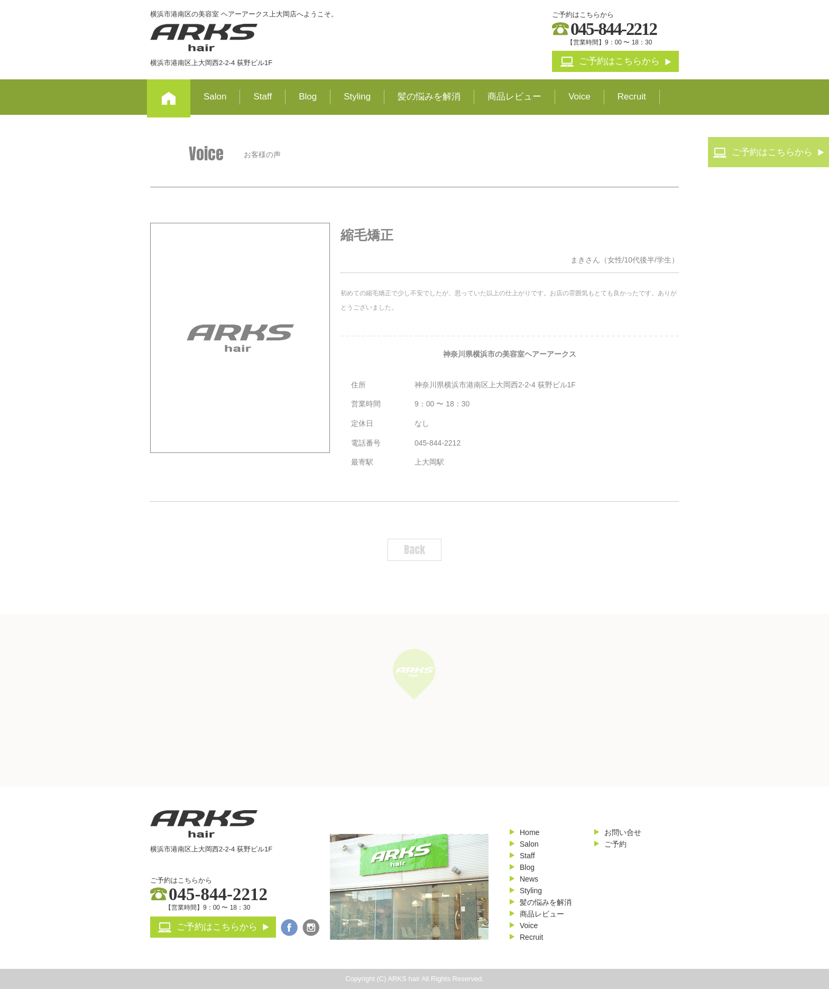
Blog (308, 97)
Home (529, 832)
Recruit (632, 97)
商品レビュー (514, 97)
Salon (215, 97)
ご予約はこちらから (615, 61)
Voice (579, 97)
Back (414, 549)
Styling (357, 97)
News (529, 879)
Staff (262, 97)
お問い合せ (622, 832)
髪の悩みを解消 (429, 97)
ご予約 (615, 844)
